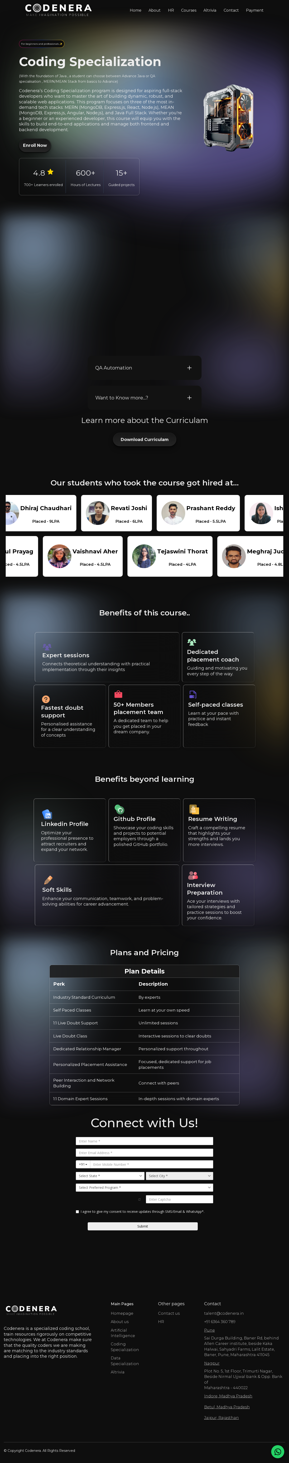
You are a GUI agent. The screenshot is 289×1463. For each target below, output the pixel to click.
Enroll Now (35, 145)
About (155, 10)
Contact (231, 10)
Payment (255, 10)
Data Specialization (125, 1361)
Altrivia (209, 10)
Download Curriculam (145, 439)
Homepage (122, 1313)
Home (135, 10)
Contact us (169, 1313)
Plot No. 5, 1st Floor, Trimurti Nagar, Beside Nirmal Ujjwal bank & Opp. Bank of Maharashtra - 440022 (244, 1375)
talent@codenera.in (224, 1313)
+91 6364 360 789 (220, 1321)
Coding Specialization (125, 1347)
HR (171, 10)
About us (120, 1321)
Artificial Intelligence (123, 1333)
